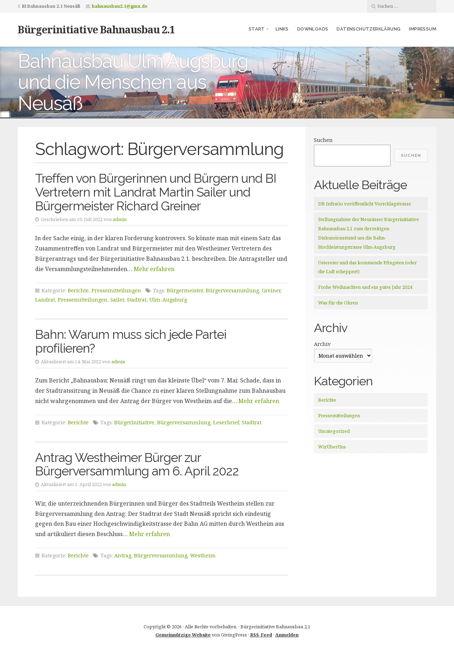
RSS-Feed (261, 635)
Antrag (122, 555)
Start (257, 29)
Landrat (45, 299)
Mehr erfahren (154, 269)
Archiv (322, 344)
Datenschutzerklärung (368, 29)
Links (282, 29)
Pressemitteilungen (116, 290)
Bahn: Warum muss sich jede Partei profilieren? (130, 341)
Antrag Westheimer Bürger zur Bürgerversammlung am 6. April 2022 (137, 464)
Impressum (422, 29)
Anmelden (287, 635)
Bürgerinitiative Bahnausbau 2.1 (96, 29)
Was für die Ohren (338, 302)
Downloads (312, 29)
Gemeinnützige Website (183, 635)
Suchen (323, 140)
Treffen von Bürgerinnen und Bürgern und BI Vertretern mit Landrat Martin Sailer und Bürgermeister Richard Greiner (155, 192)
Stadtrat (136, 299)
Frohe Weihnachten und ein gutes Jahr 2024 (365, 287)
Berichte (78, 290)
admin (120, 219)
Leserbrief (226, 422)
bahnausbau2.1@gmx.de (119, 6)
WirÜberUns (332, 446)
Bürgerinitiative (134, 422)
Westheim (203, 555)
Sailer (117, 299)
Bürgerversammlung (232, 290)
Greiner (271, 290)
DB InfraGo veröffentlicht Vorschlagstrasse (364, 203)
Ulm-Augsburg (168, 299)
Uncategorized (334, 431)
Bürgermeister (185, 290)
